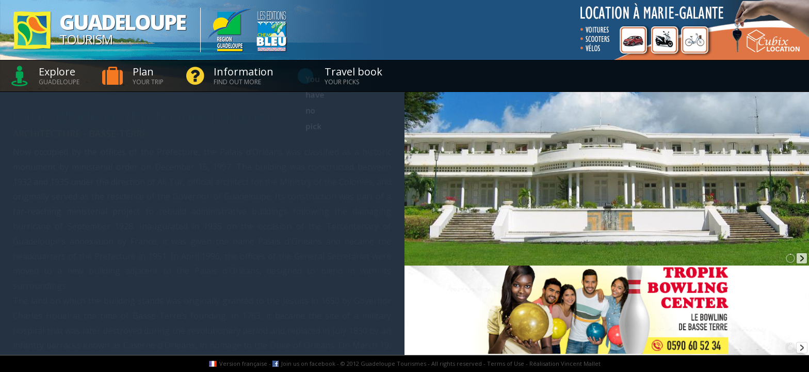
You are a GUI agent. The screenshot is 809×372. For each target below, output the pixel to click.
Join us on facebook (308, 363)
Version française (243, 363)
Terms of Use (505, 363)
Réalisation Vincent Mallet (565, 363)
